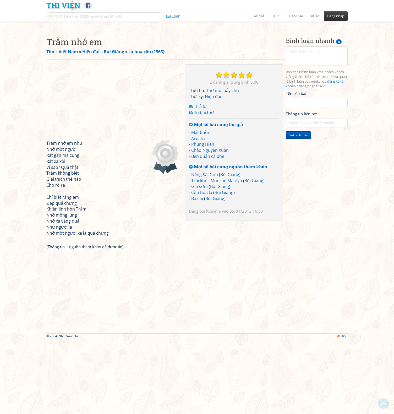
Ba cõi (197, 272)
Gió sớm (199, 260)
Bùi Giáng (229, 248)
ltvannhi (213, 284)
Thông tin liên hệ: (301, 187)
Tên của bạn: (297, 166)
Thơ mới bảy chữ (222, 164)
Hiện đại (213, 170)
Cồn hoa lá (201, 266)
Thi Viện (63, 5)
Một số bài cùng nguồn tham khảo (228, 240)
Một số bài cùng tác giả (216, 198)
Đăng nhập (335, 16)
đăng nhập (307, 159)
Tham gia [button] (295, 16)
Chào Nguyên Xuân (210, 224)
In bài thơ (204, 186)
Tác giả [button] (258, 16)
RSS (342, 409)
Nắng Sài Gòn (204, 248)
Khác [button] (315, 16)
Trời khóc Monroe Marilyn (216, 254)
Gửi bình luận (298, 208)
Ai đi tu (198, 212)
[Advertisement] (197, 61)
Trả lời (201, 180)
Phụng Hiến (202, 218)
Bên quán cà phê (207, 230)
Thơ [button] (275, 16)
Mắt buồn (200, 206)
